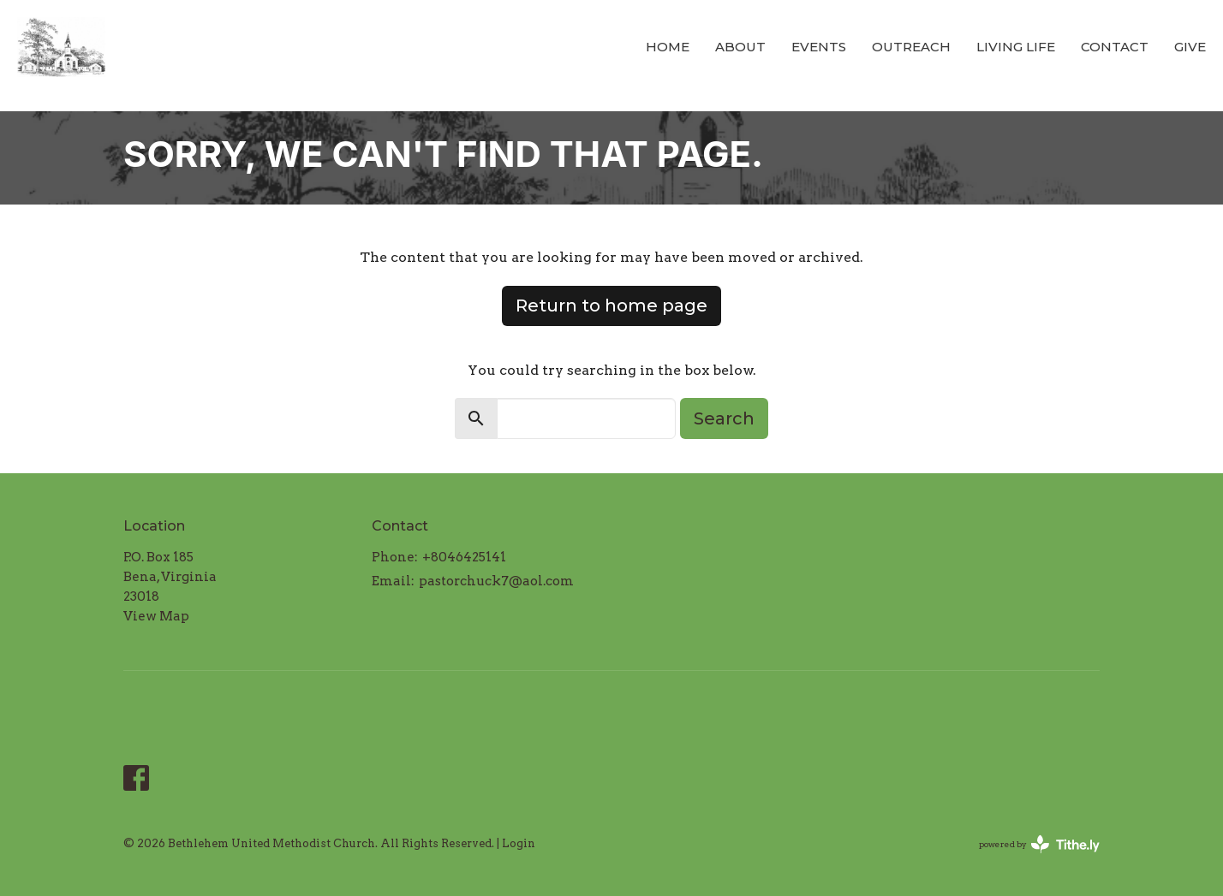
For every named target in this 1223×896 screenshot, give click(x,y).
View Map (156, 616)
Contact (1114, 47)
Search (724, 418)
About (740, 47)
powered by (1039, 844)
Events (818, 47)
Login (518, 843)
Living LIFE (1015, 47)
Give (1190, 47)
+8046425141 (464, 557)
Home (667, 47)
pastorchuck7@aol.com (496, 581)
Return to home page (611, 305)
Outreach (911, 47)
